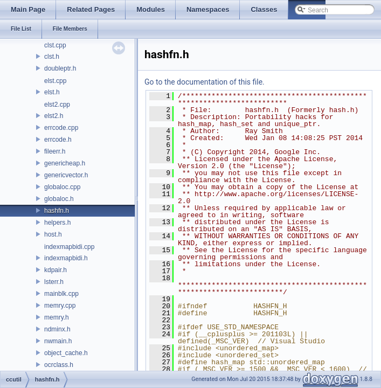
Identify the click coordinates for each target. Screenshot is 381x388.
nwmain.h (58, 341)
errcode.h (58, 139)
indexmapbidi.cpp (69, 247)
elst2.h (53, 116)
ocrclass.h (58, 365)
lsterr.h (54, 282)
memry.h (56, 317)
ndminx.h (57, 329)
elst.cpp (55, 81)
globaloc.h (59, 199)
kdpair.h (55, 270)
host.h (53, 234)
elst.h (52, 92)
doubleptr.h (60, 68)
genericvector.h (66, 175)
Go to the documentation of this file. (204, 82)
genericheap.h (64, 163)
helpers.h (57, 222)
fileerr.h (54, 151)
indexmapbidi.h (66, 258)
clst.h (51, 56)
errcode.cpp (61, 127)
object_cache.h (66, 353)
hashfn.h (56, 210)
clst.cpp (55, 45)
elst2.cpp (57, 104)
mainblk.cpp (61, 293)
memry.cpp (59, 305)
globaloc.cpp (62, 187)
